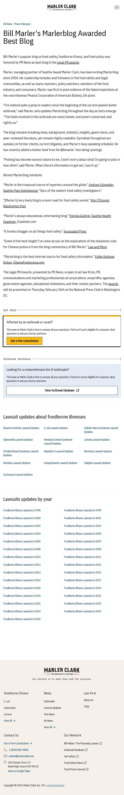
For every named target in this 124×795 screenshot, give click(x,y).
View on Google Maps (19, 771)
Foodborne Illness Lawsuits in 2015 (82, 572)
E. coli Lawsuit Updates (56, 428)
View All (8, 720)
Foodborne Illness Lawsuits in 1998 (22, 510)
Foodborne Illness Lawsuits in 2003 (82, 526)
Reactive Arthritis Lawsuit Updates (21, 428)
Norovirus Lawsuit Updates (98, 451)
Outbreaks (49, 701)
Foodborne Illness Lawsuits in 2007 (82, 541)
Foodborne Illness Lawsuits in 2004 (22, 533)
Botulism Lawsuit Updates (16, 463)
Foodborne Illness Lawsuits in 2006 (22, 541)
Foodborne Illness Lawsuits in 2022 (22, 603)
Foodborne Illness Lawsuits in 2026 (22, 619)
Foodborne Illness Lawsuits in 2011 (82, 557)
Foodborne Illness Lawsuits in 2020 (22, 595)
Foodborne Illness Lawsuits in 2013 (82, 564)
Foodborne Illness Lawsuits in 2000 (22, 518)
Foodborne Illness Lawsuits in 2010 (22, 557)
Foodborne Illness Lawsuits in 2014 (22, 572)
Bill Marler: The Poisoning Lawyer (81, 743)
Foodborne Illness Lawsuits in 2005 (82, 533)
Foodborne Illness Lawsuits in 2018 (22, 588)
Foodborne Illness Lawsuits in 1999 (82, 510)
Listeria (8, 714)
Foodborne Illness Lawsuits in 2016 (22, 580)
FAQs (86, 706)
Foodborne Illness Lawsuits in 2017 (82, 580)
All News (7, 24)
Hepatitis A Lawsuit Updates (58, 451)
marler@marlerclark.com (21, 756)
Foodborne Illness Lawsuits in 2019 (82, 588)
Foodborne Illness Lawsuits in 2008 (22, 549)
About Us (88, 700)
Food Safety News (73, 762)
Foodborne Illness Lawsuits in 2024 (22, 611)
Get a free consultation (24, 341)
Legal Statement (55, 785)
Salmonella (10, 707)
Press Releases (22, 24)
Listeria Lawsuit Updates (97, 439)
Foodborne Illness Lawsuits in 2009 (82, 549)
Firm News (49, 714)
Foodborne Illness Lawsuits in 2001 (82, 518)
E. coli (7, 701)
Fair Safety (69, 756)
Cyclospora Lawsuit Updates (18, 474)
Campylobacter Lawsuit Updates (60, 463)
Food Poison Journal (74, 769)
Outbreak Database (74, 749)
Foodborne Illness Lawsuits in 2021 (82, 595)
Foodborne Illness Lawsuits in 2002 (22, 526)
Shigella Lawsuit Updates (97, 463)
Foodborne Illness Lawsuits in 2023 (82, 603)
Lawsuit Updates (52, 707)
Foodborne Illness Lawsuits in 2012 (22, 564)
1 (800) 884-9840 (18, 749)
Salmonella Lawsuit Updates (18, 439)
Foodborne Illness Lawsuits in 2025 (82, 611)
